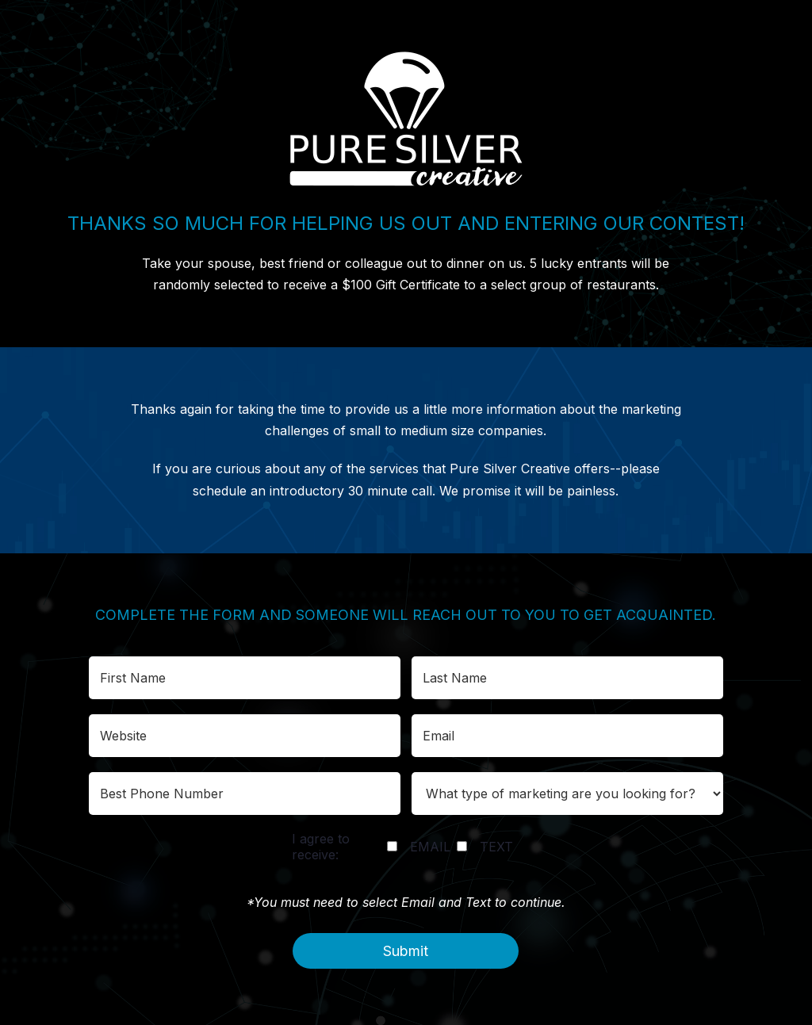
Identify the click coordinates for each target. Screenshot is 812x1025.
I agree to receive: (321, 846)
